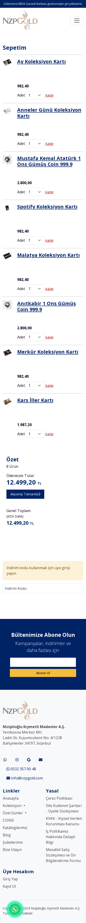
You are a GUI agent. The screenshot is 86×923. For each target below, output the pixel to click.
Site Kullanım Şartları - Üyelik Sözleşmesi (64, 808)
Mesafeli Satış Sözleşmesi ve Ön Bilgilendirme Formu (63, 855)
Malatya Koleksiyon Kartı (48, 255)
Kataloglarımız (15, 827)
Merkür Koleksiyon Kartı (47, 351)
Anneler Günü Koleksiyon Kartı (49, 112)
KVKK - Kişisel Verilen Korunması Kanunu (64, 821)
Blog (7, 834)
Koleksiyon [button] (12, 805)
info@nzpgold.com (24, 778)
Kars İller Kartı (35, 400)
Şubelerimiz (13, 842)
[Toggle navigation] (76, 20)
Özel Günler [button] (13, 812)
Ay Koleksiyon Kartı (41, 61)
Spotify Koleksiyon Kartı (47, 206)
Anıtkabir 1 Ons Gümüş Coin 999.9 (46, 306)
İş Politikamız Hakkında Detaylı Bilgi (60, 837)
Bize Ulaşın (12, 849)
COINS (8, 820)
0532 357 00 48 (21, 768)
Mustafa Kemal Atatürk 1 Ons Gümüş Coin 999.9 (49, 161)
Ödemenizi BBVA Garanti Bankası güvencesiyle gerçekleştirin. (43, 4)
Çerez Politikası (59, 798)
